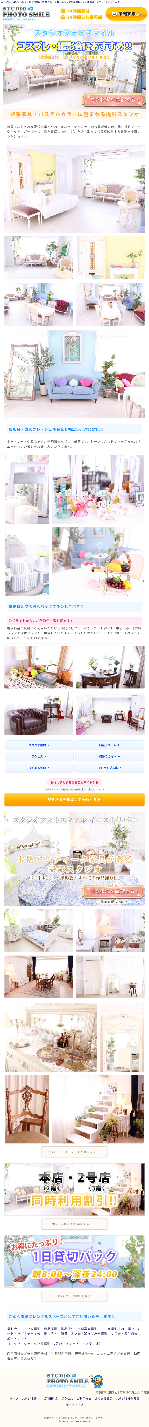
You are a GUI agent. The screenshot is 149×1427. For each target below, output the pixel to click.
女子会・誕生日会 (124, 1333)
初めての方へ (109, 756)
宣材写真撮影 (87, 1328)
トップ (14, 1398)
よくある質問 (39, 768)
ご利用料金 (50, 1398)
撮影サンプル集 (109, 768)
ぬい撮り (127, 1328)
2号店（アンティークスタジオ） (78, 1343)
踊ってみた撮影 (95, 1333)
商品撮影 (50, 1328)
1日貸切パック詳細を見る (72, 1296)
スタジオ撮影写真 (127, 1398)
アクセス (38, 756)
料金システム (109, 745)
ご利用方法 (84, 1398)
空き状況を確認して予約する (74, 799)
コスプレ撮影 (30, 1328)
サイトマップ (74, 1405)
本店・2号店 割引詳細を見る (72, 1224)
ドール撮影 (109, 1328)
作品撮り (67, 1328)
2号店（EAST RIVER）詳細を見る (72, 1152)
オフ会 (76, 1333)
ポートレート (17, 1338)
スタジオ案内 (39, 745)
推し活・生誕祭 (55, 1333)
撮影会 (12, 1328)
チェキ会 (34, 1333)
